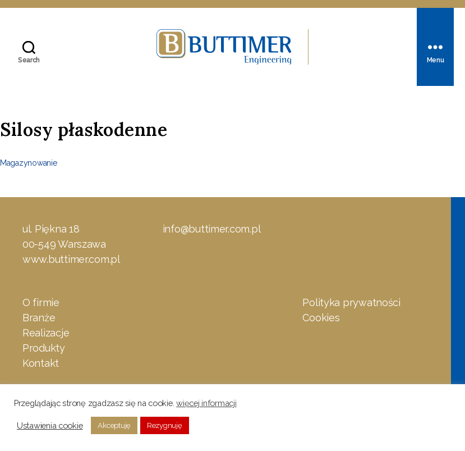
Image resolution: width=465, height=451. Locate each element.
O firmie (40, 303)
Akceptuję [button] (114, 425)
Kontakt (40, 364)
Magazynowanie (28, 164)
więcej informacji (206, 403)
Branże (38, 319)
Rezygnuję (164, 425)
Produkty (43, 349)
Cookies (320, 319)
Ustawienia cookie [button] (49, 425)
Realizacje (45, 334)
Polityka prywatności (351, 303)
